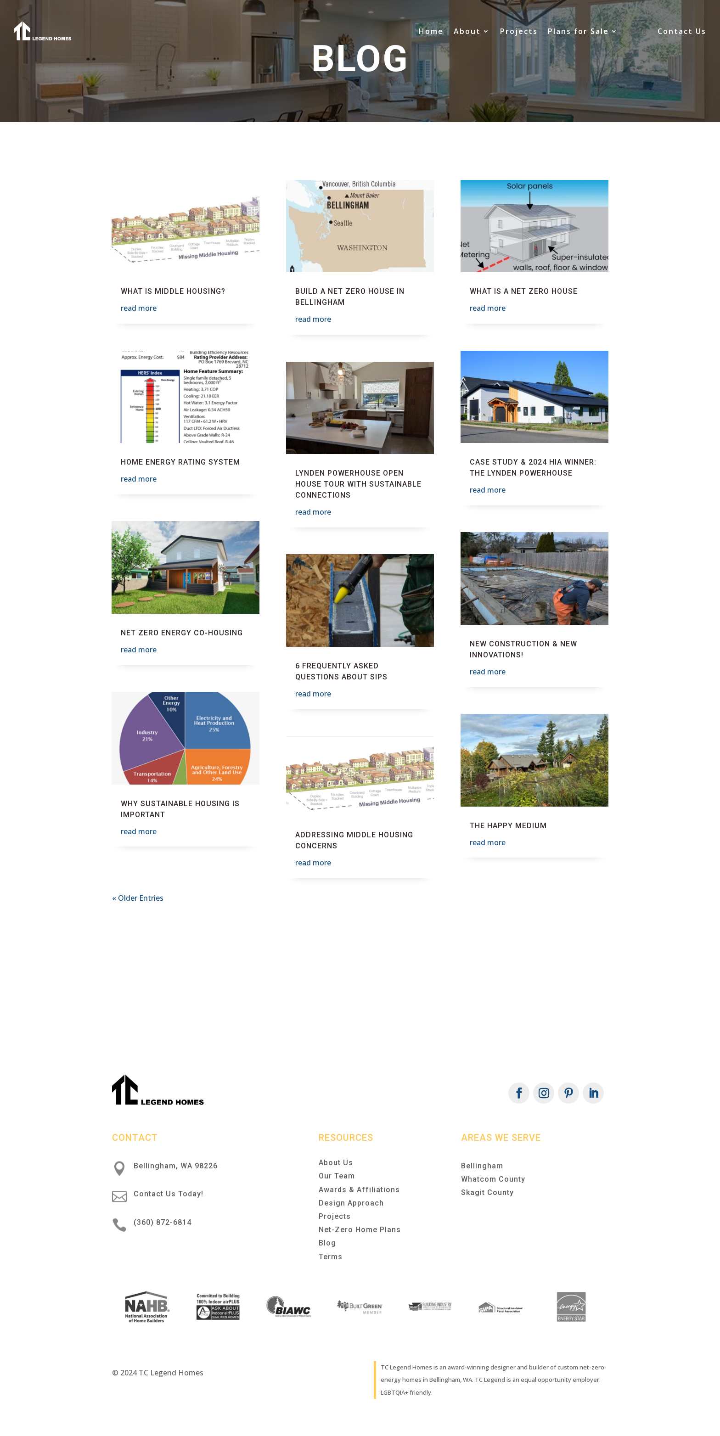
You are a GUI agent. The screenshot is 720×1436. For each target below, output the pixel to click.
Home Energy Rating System (180, 462)
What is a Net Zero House (524, 291)
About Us (336, 1162)
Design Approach (351, 1203)
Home (431, 31)
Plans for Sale (578, 31)
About (467, 31)
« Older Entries (137, 898)
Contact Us (682, 31)
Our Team (337, 1176)
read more (139, 308)
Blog (637, 31)
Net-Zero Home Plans (360, 1229)
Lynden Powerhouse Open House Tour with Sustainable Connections (358, 484)
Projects (519, 31)
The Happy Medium (508, 825)
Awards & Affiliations (359, 1189)
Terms (331, 1256)
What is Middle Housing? (173, 291)
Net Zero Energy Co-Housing (182, 632)
